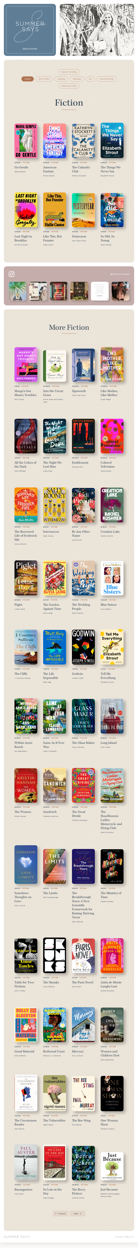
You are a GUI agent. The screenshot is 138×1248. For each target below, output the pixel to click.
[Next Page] (77, 1219)
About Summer (30, 48)
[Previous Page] (60, 1219)
